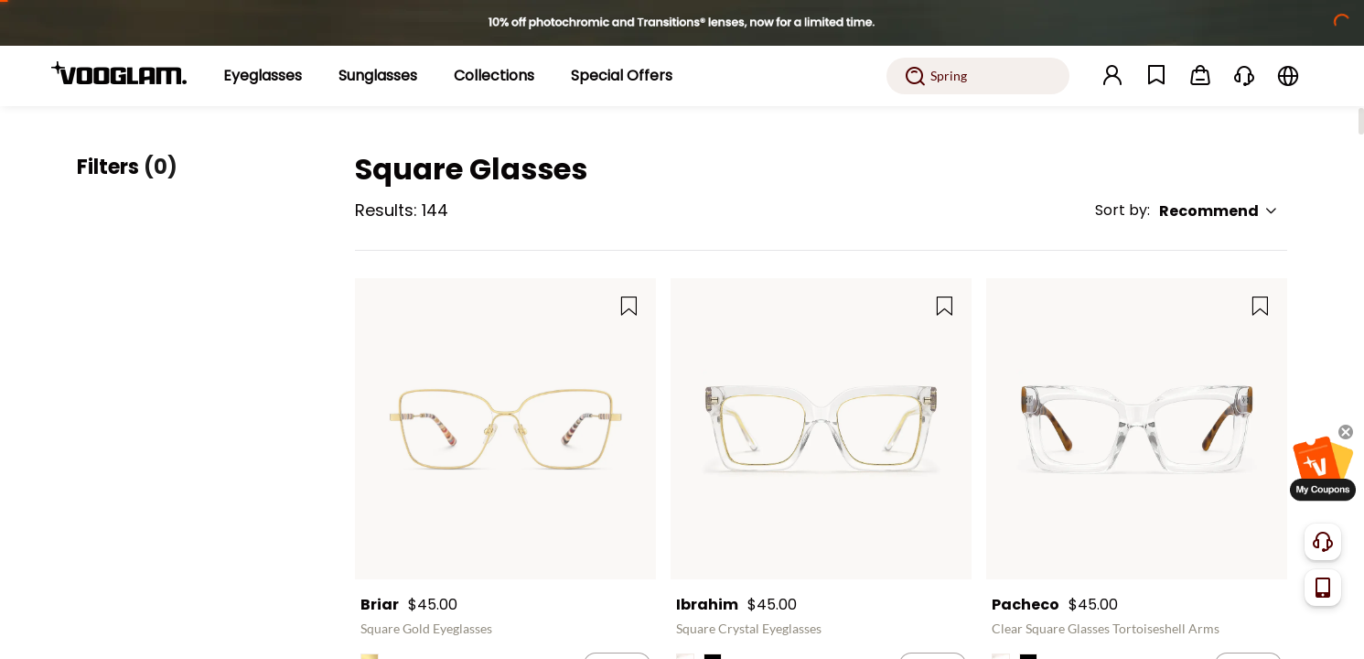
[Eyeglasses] (262, 76)
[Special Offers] (621, 76)
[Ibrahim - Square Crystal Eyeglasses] (821, 428)
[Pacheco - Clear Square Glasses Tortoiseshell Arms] (1136, 428)
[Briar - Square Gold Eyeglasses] (505, 428)
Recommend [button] (1218, 210)
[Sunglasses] (377, 76)
